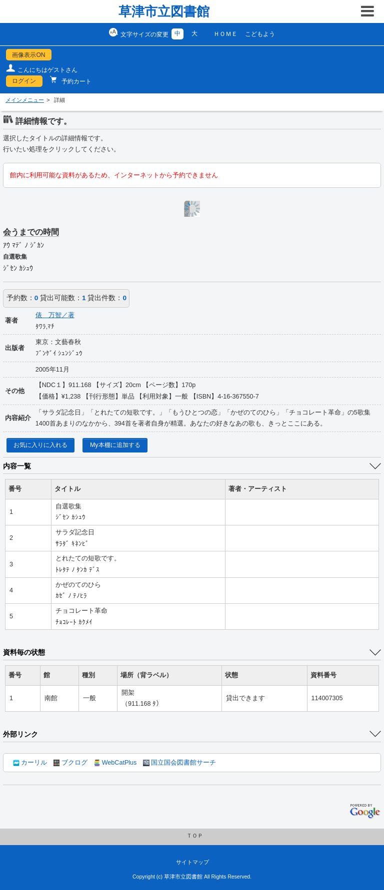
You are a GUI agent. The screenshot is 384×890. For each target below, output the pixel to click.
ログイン (24, 80)
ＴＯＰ (194, 836)
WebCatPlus (115, 762)
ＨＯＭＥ (226, 33)
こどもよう (260, 33)
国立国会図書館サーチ (179, 762)
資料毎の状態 (24, 652)
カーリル (30, 762)
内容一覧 (17, 466)
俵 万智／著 (55, 315)
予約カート (76, 81)
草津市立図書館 (164, 11)
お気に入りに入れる (41, 445)
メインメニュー (25, 100)
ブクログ (71, 762)
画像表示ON (28, 54)
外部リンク (20, 734)
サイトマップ (192, 862)
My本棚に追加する (115, 445)
